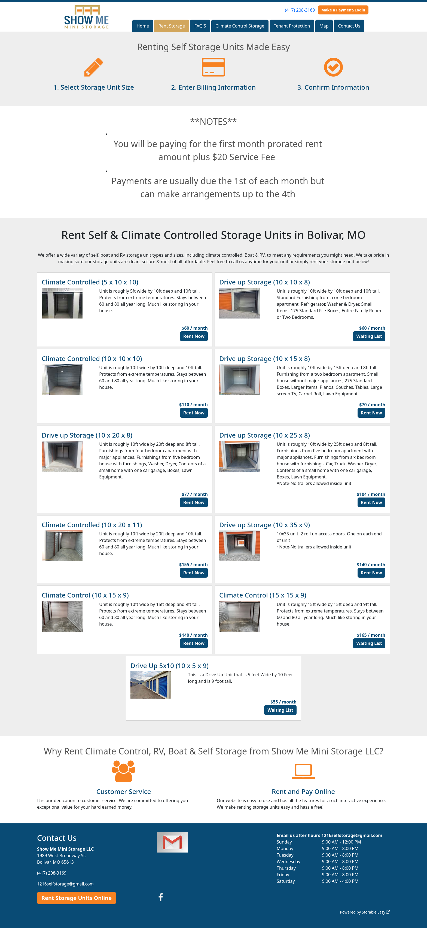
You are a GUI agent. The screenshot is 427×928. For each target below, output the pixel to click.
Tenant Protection (292, 26)
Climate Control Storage (239, 26)
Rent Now (194, 336)
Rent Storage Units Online (76, 897)
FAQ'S (200, 26)
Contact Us (349, 26)
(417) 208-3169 (300, 10)
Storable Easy (375, 911)
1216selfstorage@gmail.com (66, 884)
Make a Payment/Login (343, 10)
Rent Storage (171, 26)
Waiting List (369, 336)
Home (142, 26)
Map (323, 26)
